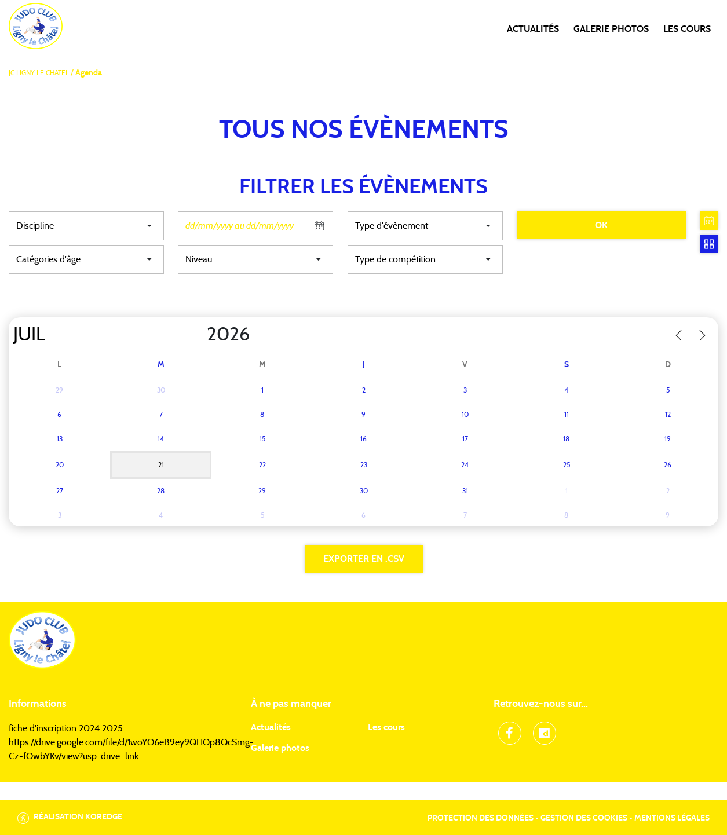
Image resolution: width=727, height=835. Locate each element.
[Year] (197, 334)
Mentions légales (672, 818)
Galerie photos (611, 29)
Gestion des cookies (583, 818)
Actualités (533, 29)
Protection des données (481, 818)
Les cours (687, 29)
